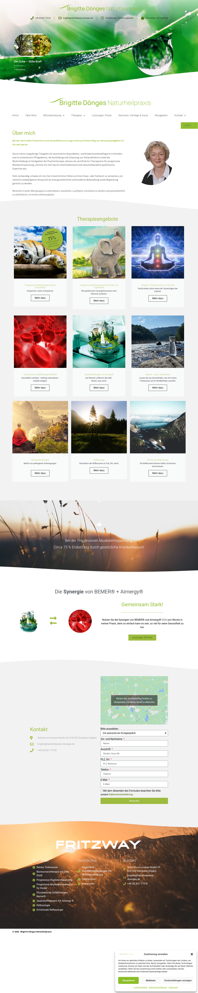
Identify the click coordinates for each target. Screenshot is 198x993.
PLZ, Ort (105, 796)
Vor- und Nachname (112, 776)
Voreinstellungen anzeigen (178, 980)
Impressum (173, 987)
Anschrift (106, 786)
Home (15, 115)
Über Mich (31, 115)
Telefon (105, 806)
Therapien (78, 115)
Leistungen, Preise (102, 115)
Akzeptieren (128, 980)
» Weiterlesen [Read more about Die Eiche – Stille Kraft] (19, 69)
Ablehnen (150, 980)
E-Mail (104, 817)
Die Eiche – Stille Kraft (28, 61)
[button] (191, 954)
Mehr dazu (40, 308)
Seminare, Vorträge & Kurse (133, 115)
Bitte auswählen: (110, 766)
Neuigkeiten (161, 115)
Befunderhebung (53, 115)
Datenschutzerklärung (158, 987)
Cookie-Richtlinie (140, 987)
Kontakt (180, 115)
